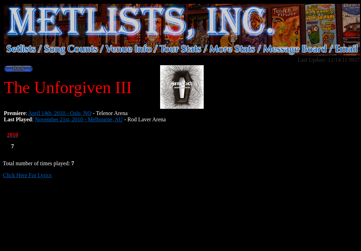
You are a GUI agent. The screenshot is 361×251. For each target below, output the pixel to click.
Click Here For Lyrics (27, 175)
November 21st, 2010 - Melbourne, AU (79, 119)
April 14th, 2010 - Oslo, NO (59, 113)
